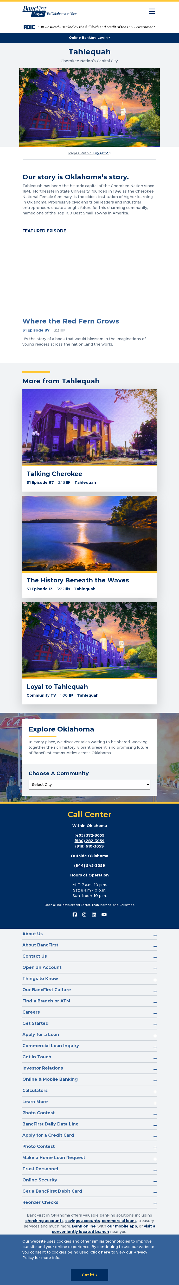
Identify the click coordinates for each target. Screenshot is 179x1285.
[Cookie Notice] (89, 1260)
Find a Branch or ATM (46, 1000)
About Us (32, 933)
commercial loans (119, 1220)
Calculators (35, 1090)
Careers (31, 1012)
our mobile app (122, 1226)
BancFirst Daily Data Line (50, 1124)
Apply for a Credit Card (48, 1135)
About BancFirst (40, 945)
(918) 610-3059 (89, 846)
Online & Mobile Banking (50, 1079)
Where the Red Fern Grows (70, 321)
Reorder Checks (40, 1202)
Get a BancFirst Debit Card (52, 1191)
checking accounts (44, 1220)
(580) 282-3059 (90, 840)
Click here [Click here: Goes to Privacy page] (100, 1252)
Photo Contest (38, 1112)
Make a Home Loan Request (53, 1157)
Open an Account (41, 967)
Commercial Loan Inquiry (50, 1045)
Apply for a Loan (40, 1034)
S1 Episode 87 (36, 330)
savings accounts (82, 1220)
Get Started (35, 1023)
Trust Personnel (40, 1168)
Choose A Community (59, 773)
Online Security (39, 1180)
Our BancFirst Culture (46, 989)
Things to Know (40, 978)
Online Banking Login (88, 38)
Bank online (84, 1226)
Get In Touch (36, 1056)
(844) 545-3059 (89, 865)
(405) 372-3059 (89, 835)
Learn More (35, 1101)
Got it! (88, 1275)
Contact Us (34, 956)
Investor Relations (42, 1068)
